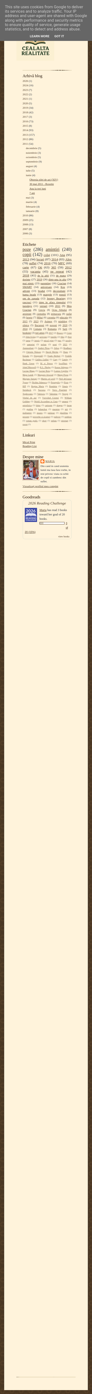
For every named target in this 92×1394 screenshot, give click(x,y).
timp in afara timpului (52, 302)
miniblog (62, 321)
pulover (57, 417)
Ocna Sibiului (59, 310)
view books (63, 536)
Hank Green (28, 363)
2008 (25, 224)
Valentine (53, 394)
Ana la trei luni (37, 188)
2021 (25, 98)
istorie (37, 340)
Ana (62, 255)
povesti (53, 325)
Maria (50, 461)
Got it (59, 36)
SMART (27, 286)
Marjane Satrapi (30, 379)
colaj (47, 255)
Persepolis (55, 382)
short (44, 420)
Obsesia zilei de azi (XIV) (43, 179)
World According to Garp (46, 401)
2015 (25, 125)
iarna (28, 340)
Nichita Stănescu (39, 382)
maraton (56, 409)
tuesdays (27, 305)
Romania (52, 329)
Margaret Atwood (45, 375)
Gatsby (65, 359)
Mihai (40, 317)
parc (59, 340)
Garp (55, 359)
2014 (25, 130)
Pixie (66, 382)
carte (26, 267)
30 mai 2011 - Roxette (41, 183)
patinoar (51, 413)
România (53, 386)
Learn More (40, 36)
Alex (68, 259)
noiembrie (31, 152)
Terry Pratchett (59, 390)
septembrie (32, 161)
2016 (25, 121)
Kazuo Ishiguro (61, 367)
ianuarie (30, 210)
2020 (25, 103)
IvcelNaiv (63, 363)
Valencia (41, 394)
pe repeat (57, 271)
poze (27, 249)
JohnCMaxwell (29, 367)
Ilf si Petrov (46, 363)
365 (53, 267)
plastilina (64, 413)
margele (47, 294)
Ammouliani (28, 348)
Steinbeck (27, 390)
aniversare (46, 286)
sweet (25, 424)
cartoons (48, 405)
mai (28, 197)
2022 (25, 94)
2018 (25, 112)
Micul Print (29, 442)
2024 (25, 85)
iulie (28, 170)
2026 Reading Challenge (47, 503)
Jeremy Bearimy (56, 298)
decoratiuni (59, 290)
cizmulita (41, 314)
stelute (43, 344)
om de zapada (31, 298)
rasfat (69, 314)
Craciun (61, 283)
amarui (65, 401)
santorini (31, 344)
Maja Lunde (28, 375)
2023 (25, 89)
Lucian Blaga (29, 371)
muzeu (40, 413)
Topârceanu (28, 394)
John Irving (31, 337)
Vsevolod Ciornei (50, 398)
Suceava (41, 390)
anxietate (27, 314)
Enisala (26, 356)
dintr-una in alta (57, 279)
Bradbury (67, 348)
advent (26, 290)
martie (29, 201)
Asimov (48, 321)
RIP (24, 386)
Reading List (30, 446)
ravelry (69, 340)
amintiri (53, 249)
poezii (62, 294)
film (62, 337)
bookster (27, 333)
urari (55, 344)
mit (66, 409)
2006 (25, 233)
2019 (25, 107)
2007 (25, 229)
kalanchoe (42, 409)
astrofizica (27, 405)
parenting (45, 283)
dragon (59, 405)
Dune (65, 352)
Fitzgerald (38, 356)
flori (70, 337)
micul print (48, 340)
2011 (25, 143)
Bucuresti (39, 325)
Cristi (69, 333)
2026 (25, 80)
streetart (64, 420)
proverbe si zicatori (41, 417)
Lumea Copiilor (61, 371)
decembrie (31, 148)
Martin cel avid (48, 379)
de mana (61, 275)
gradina (29, 409)
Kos (63, 286)
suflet (33, 263)
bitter (38, 405)
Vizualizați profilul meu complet (40, 486)
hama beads (29, 294)
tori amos (40, 333)
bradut (41, 290)
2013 (25, 134)
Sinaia (65, 386)
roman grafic (32, 420)
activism (43, 337)
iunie (28, 175)
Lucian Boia (44, 371)
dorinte (26, 279)
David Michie (52, 352)
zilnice (26, 325)
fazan (69, 405)
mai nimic (28, 283)
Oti (40, 267)
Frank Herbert (54, 356)
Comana (37, 329)
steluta (54, 420)
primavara (56, 314)
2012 (25, 139)
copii (27, 254)
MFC (61, 263)
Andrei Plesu (44, 348)
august (29, 166)
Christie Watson (33, 352)
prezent (26, 417)
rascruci (27, 302)
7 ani (32, 192)
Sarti (65, 329)
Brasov (60, 333)
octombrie (31, 157)
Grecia (42, 310)
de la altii (43, 275)
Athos (56, 348)
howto (29, 317)
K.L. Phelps (45, 367)
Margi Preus (62, 375)
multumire (27, 413)
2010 (25, 215)
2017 (25, 116)
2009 (25, 219)
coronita (51, 317)
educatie (64, 317)
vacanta (35, 271)
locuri (40, 259)
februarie (31, 206)
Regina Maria (37, 386)
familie (54, 337)
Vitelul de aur (30, 398)
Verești (65, 394)
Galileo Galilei (42, 359)
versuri (43, 305)
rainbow (68, 417)
